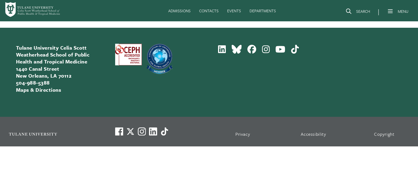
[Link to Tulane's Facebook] (142, 131)
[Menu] (390, 11)
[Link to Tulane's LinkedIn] (153, 131)
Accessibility (313, 134)
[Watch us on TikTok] (164, 131)
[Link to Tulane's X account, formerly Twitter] (130, 131)
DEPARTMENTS (263, 11)
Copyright (384, 134)
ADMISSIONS (179, 11)
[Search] (357, 12)
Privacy (242, 134)
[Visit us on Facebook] (119, 131)
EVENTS (234, 11)
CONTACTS (209, 11)
